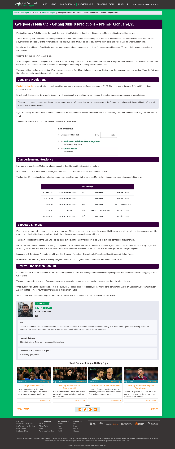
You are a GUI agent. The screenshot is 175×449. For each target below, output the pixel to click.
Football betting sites (25, 86)
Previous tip (22, 409)
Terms (41, 428)
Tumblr (60, 431)
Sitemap (76, 431)
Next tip (154, 409)
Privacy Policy (43, 426)
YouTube (60, 423)
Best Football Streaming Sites (25, 426)
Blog (45, 4)
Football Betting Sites (144, 4)
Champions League (105, 4)
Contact (75, 428)
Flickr (59, 426)
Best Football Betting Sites (24, 423)
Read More (45, 401)
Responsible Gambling (46, 431)
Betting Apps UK (21, 428)
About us (42, 423)
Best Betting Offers (22, 431)
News (53, 4)
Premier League (85, 4)
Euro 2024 (123, 4)
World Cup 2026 (67, 4)
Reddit (60, 428)
